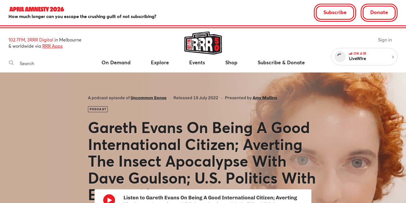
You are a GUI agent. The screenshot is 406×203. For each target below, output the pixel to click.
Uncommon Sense (149, 97)
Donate (379, 12)
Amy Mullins (265, 97)
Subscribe (335, 12)
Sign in (385, 40)
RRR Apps (52, 46)
